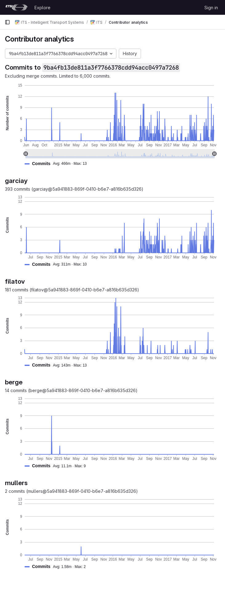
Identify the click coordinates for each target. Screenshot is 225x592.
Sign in (211, 7)
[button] (58, 163)
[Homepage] (16, 7)
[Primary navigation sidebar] (7, 22)
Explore (42, 7)
